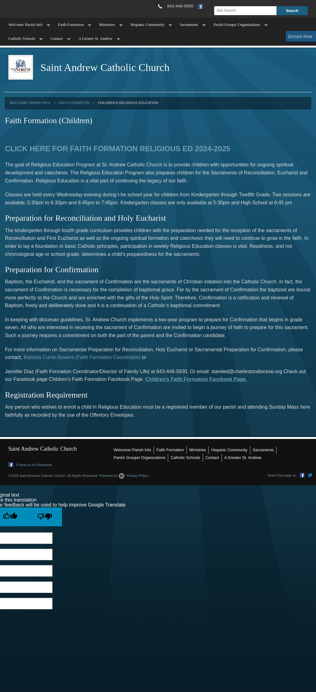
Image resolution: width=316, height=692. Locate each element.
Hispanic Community (147, 25)
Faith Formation (71, 25)
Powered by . (112, 475)
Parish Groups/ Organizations (237, 25)
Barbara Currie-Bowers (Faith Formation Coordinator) (82, 357)
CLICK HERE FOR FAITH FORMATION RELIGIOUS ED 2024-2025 (117, 148)
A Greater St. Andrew (95, 38)
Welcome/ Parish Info (25, 25)
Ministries (107, 25)
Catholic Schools (21, 38)
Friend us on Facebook (30, 465)
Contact (57, 38)
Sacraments (189, 25)
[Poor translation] (44, 516)
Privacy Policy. (138, 475)
